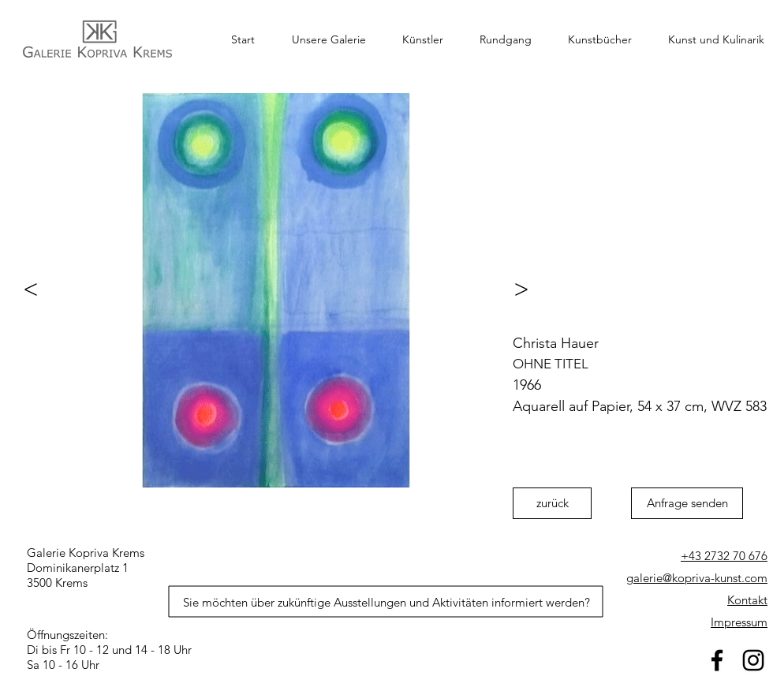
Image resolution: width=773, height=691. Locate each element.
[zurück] (552, 503)
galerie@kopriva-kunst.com (696, 577)
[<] (23, 289)
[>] (528, 289)
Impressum (739, 621)
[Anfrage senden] (687, 503)
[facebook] (717, 660)
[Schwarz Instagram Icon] (753, 660)
